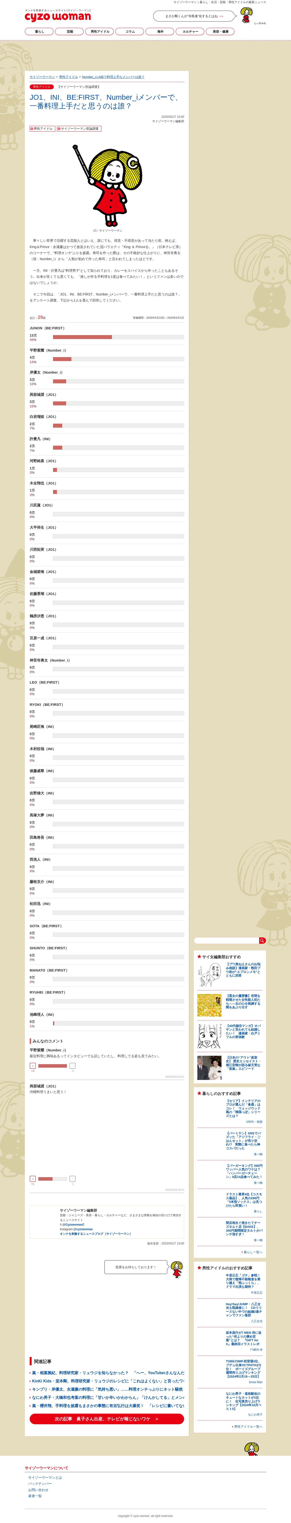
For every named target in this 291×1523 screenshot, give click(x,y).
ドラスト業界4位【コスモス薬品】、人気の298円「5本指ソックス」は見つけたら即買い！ (244, 1199)
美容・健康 (221, 31)
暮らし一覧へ (253, 1252)
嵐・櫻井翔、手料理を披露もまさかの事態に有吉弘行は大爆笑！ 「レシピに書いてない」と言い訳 (119, 1406)
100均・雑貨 (254, 1121)
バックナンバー (40, 1483)
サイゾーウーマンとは (45, 1477)
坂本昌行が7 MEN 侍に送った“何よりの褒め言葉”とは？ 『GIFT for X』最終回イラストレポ (243, 1338)
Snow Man (256, 1382)
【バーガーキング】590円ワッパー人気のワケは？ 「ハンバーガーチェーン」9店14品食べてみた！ (244, 1171)
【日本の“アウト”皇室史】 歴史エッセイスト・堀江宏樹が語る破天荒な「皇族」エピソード (243, 1063)
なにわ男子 (255, 1414)
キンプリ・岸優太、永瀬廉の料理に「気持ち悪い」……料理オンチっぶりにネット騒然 (107, 1389)
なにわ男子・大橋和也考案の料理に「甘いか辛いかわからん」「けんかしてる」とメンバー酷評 (115, 1397)
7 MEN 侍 (256, 1349)
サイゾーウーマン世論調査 (80, 128)
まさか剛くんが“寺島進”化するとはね (191, 16)
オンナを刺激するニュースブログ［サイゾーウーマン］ (96, 1234)
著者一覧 (35, 1496)
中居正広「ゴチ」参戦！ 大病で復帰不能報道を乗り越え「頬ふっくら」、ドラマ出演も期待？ (244, 1281)
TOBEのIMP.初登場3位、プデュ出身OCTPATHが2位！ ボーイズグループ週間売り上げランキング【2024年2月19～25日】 (243, 1368)
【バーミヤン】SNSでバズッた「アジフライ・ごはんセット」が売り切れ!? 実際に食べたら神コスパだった (243, 1140)
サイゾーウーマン (58, 15)
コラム (130, 31)
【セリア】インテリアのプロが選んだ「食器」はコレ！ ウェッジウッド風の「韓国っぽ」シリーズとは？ (243, 1108)
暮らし (39, 31)
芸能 (70, 31)
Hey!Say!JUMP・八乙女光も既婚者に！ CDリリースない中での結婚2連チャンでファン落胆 (244, 1309)
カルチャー (190, 31)
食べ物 (258, 1154)
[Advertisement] (145, 55)
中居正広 (257, 1292)
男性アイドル (100, 31)
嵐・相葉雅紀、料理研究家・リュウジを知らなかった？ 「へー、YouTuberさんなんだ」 (110, 1373)
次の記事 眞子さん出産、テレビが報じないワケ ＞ (107, 1419)
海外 (160, 31)
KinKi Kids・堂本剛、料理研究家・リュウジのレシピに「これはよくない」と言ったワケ (109, 1381)
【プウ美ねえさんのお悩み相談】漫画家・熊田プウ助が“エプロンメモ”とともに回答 (243, 969)
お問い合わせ (38, 1490)
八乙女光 (257, 1321)
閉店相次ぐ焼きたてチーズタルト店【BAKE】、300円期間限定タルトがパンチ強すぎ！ (244, 1228)
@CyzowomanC (73, 1224)
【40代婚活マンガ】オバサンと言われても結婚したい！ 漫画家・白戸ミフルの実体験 (243, 1031)
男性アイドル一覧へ (248, 1426)
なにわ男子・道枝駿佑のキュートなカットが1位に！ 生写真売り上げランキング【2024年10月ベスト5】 (243, 1401)
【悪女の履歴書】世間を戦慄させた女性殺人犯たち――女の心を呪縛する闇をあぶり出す (243, 1001)
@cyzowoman (83, 1229)
